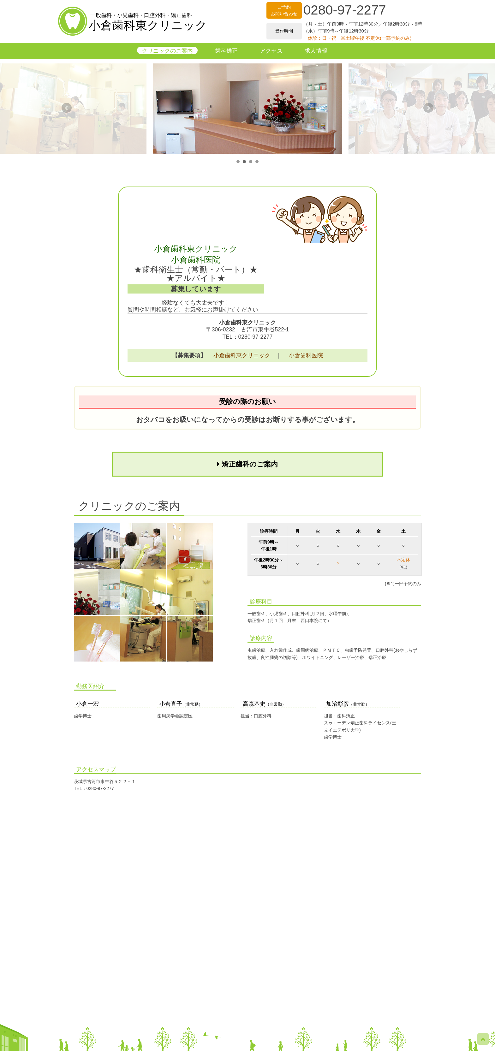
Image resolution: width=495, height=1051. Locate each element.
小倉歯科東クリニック (148, 22)
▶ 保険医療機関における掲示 (247, 1040)
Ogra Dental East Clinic (472, 1048)
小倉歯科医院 (306, 355)
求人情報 (316, 51)
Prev (67, 108)
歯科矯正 (226, 51)
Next (428, 108)
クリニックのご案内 (167, 51)
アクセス (271, 51)
